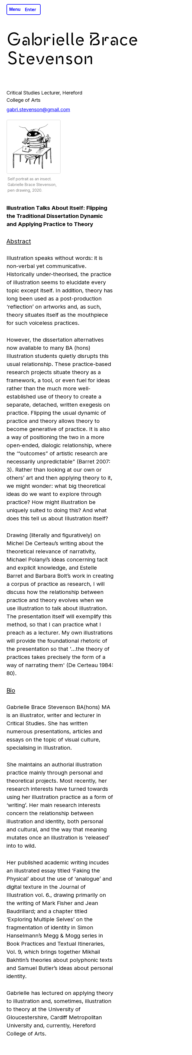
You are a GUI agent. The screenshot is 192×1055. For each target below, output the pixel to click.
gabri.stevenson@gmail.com (38, 109)
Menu (15, 9)
